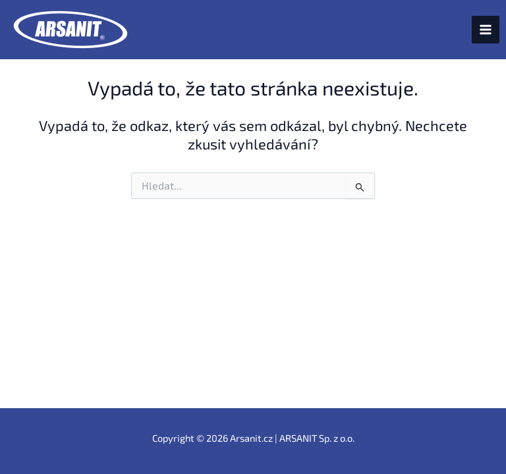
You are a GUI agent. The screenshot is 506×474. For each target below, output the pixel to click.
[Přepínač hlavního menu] (485, 29)
